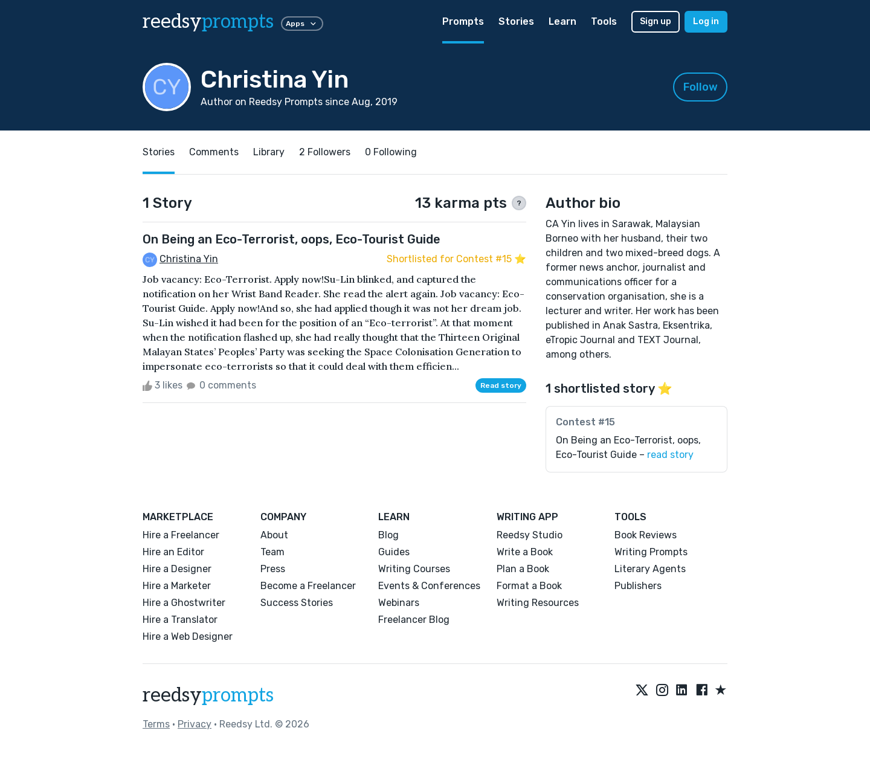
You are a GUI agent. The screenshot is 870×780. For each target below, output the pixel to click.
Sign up (655, 21)
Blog (388, 535)
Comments (214, 152)
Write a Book (525, 552)
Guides (394, 552)
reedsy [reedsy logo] (208, 21)
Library (269, 152)
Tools (604, 21)
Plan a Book (523, 569)
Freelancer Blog (414, 619)
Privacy (194, 724)
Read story (500, 385)
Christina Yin (189, 259)
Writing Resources (538, 602)
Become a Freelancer (308, 585)
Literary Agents (650, 569)
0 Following (391, 152)
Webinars (398, 602)
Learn (562, 21)
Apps (302, 23)
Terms (156, 724)
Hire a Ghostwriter (184, 602)
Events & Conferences (429, 585)
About (274, 535)
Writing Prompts (651, 552)
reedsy (208, 695)
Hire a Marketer (177, 585)
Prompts (463, 21)
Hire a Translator (180, 619)
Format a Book (529, 585)
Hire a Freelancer (181, 535)
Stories (516, 21)
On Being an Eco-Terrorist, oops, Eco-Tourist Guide (291, 239)
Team (272, 552)
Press (272, 569)
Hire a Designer (177, 569)
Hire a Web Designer (188, 636)
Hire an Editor (173, 552)
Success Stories (296, 602)
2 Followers (324, 152)
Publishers (638, 585)
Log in (706, 21)
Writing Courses (414, 569)
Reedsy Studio (529, 535)
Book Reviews (645, 535)
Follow (700, 87)
